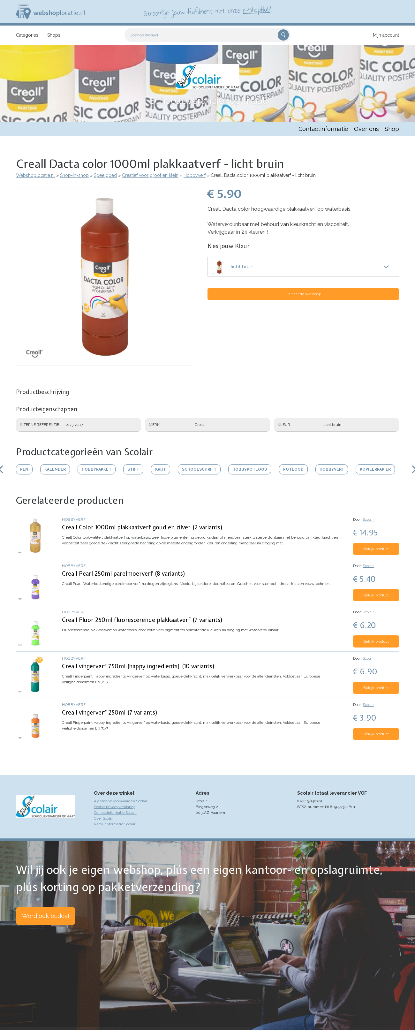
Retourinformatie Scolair (114, 824)
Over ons (366, 128)
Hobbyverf (195, 175)
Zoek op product (144, 35)
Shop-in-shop (74, 175)
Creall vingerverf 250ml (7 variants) (110, 712)
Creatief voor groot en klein (150, 175)
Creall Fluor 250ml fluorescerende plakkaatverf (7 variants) (142, 620)
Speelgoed (105, 175)
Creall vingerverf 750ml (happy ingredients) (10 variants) (138, 666)
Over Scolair (104, 818)
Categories (27, 35)
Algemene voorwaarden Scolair (120, 801)
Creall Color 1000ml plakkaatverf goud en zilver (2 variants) (142, 527)
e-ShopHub (256, 10)
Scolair (368, 519)
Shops (53, 35)
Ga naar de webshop (303, 294)
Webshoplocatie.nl (35, 175)
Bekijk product (376, 549)
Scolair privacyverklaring (115, 807)
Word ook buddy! (45, 916)
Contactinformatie (323, 128)
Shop (392, 128)
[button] (104, 362)
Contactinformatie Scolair (115, 812)
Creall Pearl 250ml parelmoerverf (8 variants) (123, 574)
